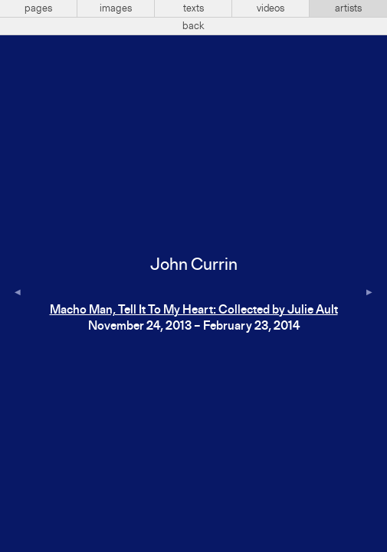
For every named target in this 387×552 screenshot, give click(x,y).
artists (348, 8)
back (193, 26)
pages (38, 8)
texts (193, 8)
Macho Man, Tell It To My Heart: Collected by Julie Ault (194, 310)
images (116, 8)
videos (270, 8)
